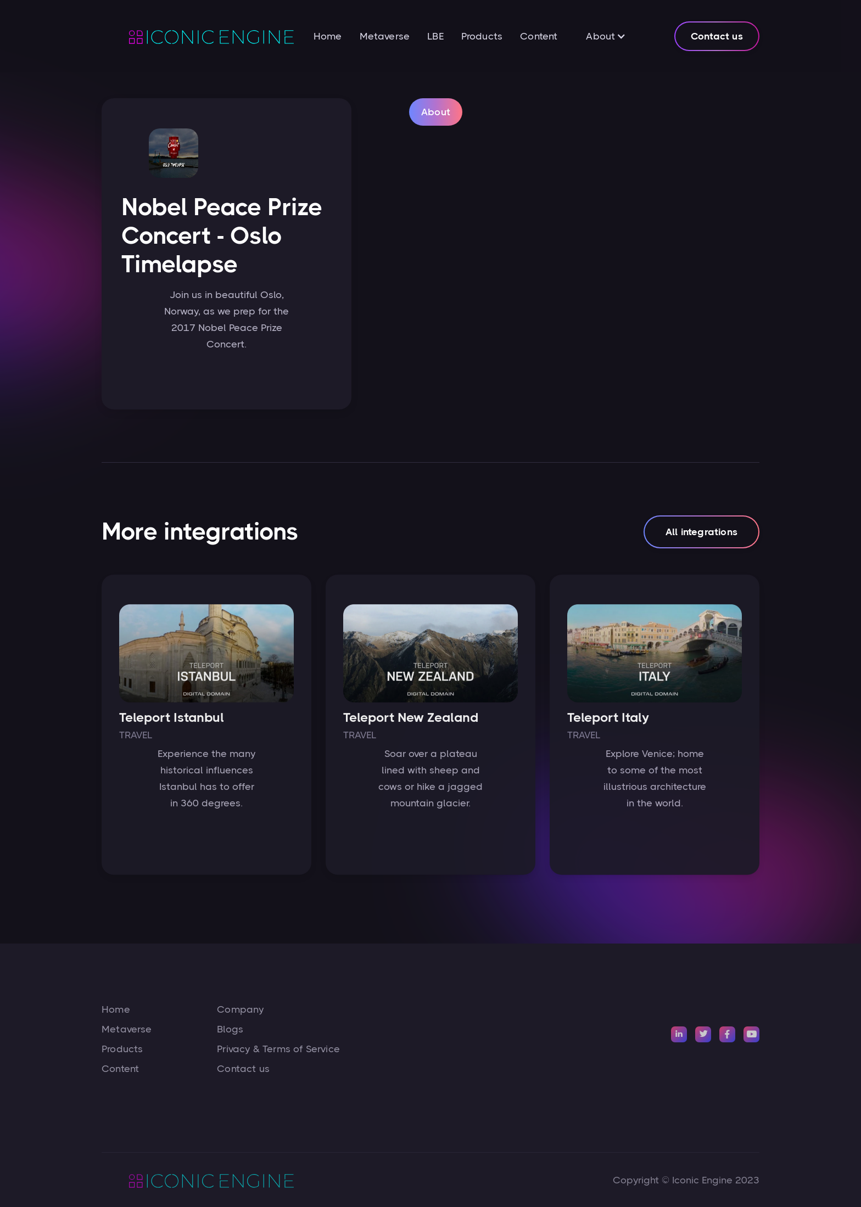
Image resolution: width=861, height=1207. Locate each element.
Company (240, 1009)
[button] (606, 36)
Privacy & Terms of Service (278, 1048)
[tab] (435, 113)
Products (481, 36)
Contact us (717, 36)
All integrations (701, 535)
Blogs (230, 1029)
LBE (435, 36)
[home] (198, 36)
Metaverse (385, 36)
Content (538, 36)
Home (328, 36)
